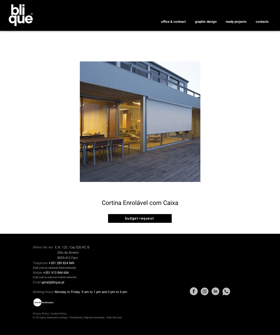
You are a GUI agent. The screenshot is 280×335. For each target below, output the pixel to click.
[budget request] (140, 218)
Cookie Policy (58, 314)
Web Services (114, 317)
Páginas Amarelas (94, 317)
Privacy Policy (41, 314)
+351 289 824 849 (61, 263)
